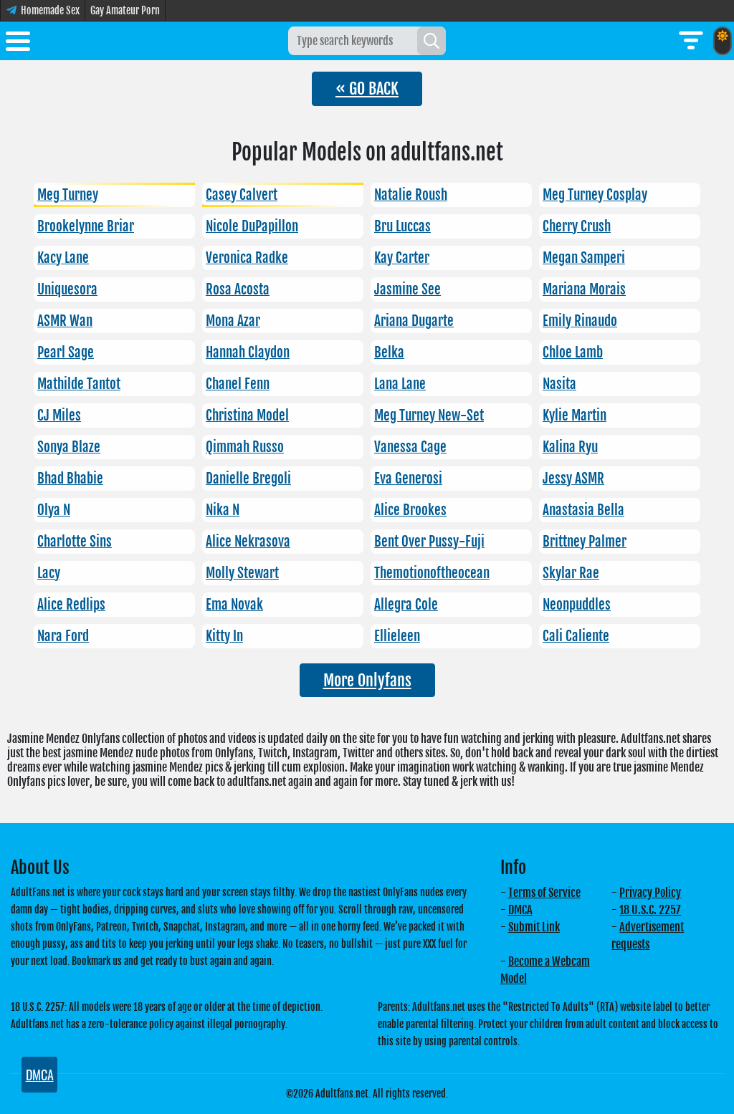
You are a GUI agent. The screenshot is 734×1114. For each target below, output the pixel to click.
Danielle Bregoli (248, 478)
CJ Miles (59, 415)
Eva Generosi (408, 478)
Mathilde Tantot (78, 384)
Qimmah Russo (245, 447)
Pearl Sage (65, 352)
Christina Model (247, 415)
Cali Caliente (576, 636)
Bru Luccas (402, 226)
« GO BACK (367, 88)
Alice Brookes (410, 510)
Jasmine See (407, 289)
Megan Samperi (584, 258)
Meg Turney (67, 194)
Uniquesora (67, 289)
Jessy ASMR (573, 478)
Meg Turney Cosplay (595, 194)
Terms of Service (544, 892)
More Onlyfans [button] (367, 680)
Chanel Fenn (238, 384)
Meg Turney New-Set (429, 415)
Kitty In (224, 636)
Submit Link (534, 927)
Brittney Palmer (584, 541)
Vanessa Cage (410, 447)
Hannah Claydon (248, 352)
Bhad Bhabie (70, 478)
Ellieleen (397, 636)
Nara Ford (63, 636)
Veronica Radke (247, 258)
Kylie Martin (574, 415)
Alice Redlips (71, 604)
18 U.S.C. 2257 (650, 910)
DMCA (520, 910)
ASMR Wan (64, 321)
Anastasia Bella (583, 510)
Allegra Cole (406, 604)
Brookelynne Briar (85, 226)
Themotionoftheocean (432, 573)
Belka (389, 352)
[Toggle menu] (18, 44)
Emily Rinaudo (580, 321)
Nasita (559, 384)
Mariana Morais (584, 289)
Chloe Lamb (573, 352)
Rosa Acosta (238, 289)
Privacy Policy (650, 892)
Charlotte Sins (74, 541)
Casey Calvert (241, 194)
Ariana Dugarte (414, 321)
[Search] (431, 41)
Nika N (222, 510)
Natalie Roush (410, 194)
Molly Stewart (242, 573)
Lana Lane (400, 384)
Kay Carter (401, 258)
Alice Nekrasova (248, 541)
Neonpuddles (577, 604)
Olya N (53, 510)
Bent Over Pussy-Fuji (429, 541)
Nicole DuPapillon (252, 226)
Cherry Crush (577, 226)
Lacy (48, 573)
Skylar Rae (571, 573)
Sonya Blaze (68, 447)
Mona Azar (233, 321)
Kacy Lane (63, 258)
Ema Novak (234, 604)
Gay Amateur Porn (125, 10)
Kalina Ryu (570, 447)
